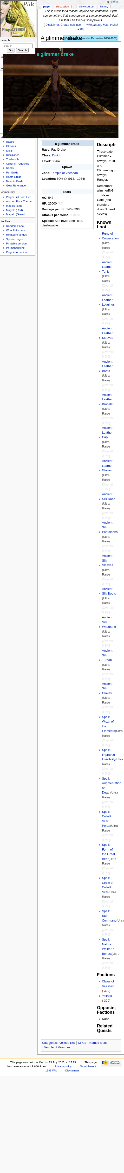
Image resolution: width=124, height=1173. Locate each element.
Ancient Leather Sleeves (107, 333)
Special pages (14, 239)
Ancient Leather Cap (107, 432)
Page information (16, 252)
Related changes (16, 234)
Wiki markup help (97, 24)
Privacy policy (63, 1066)
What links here (15, 230)
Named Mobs (98, 1043)
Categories (49, 1043)
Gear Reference (16, 185)
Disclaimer (52, 24)
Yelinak (107, 996)
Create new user (71, 24)
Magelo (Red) (14, 210)
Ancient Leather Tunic (107, 266)
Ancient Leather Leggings (108, 299)
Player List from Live (18, 197)
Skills (9, 150)
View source (86, 6)
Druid (55, 155)
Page (46, 6)
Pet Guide (12, 172)
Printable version (16, 243)
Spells (9, 168)
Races (10, 141)
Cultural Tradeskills (17, 163)
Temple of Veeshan (64, 173)
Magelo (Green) (15, 214)
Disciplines (12, 155)
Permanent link (15, 247)
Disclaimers (72, 1070)
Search (5, 40)
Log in (114, 1)
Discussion (62, 6)
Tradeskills (12, 159)
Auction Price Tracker (19, 201)
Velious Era (67, 1043)
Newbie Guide (14, 181)
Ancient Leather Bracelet (107, 399)
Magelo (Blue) (14, 205)
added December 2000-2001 (100, 38)
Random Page (15, 225)
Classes (11, 146)
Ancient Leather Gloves (107, 465)
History (104, 6)
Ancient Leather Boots (107, 366)
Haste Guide (13, 176)
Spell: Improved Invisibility (108, 754)
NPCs (82, 1043)
